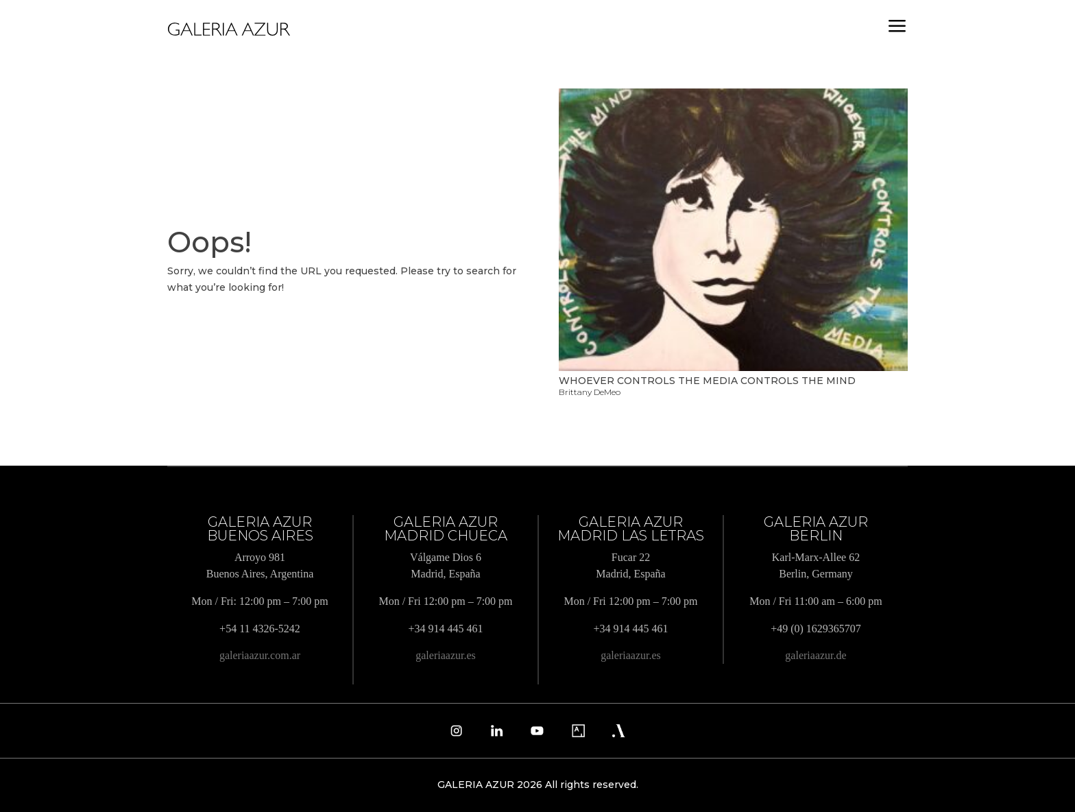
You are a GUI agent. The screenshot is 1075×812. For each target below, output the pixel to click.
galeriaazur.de (815, 655)
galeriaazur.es (445, 655)
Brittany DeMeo (589, 392)
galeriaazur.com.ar (259, 655)
